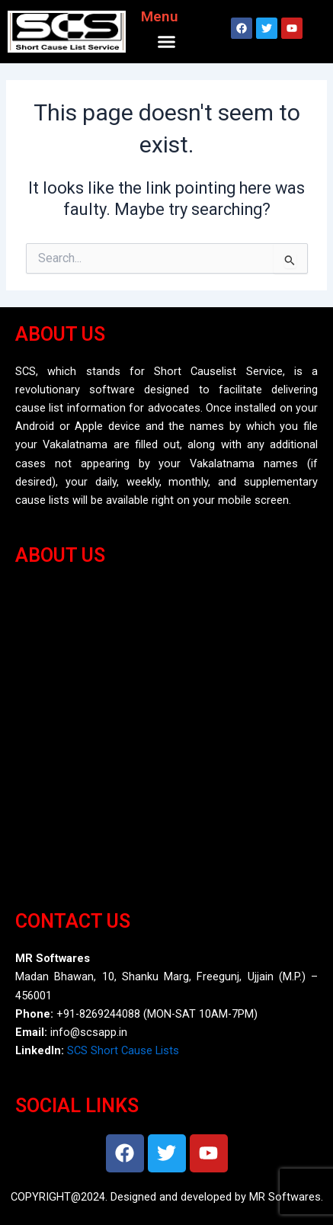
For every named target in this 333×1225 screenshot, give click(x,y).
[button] (166, 41)
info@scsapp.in (88, 1032)
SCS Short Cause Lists (123, 1050)
